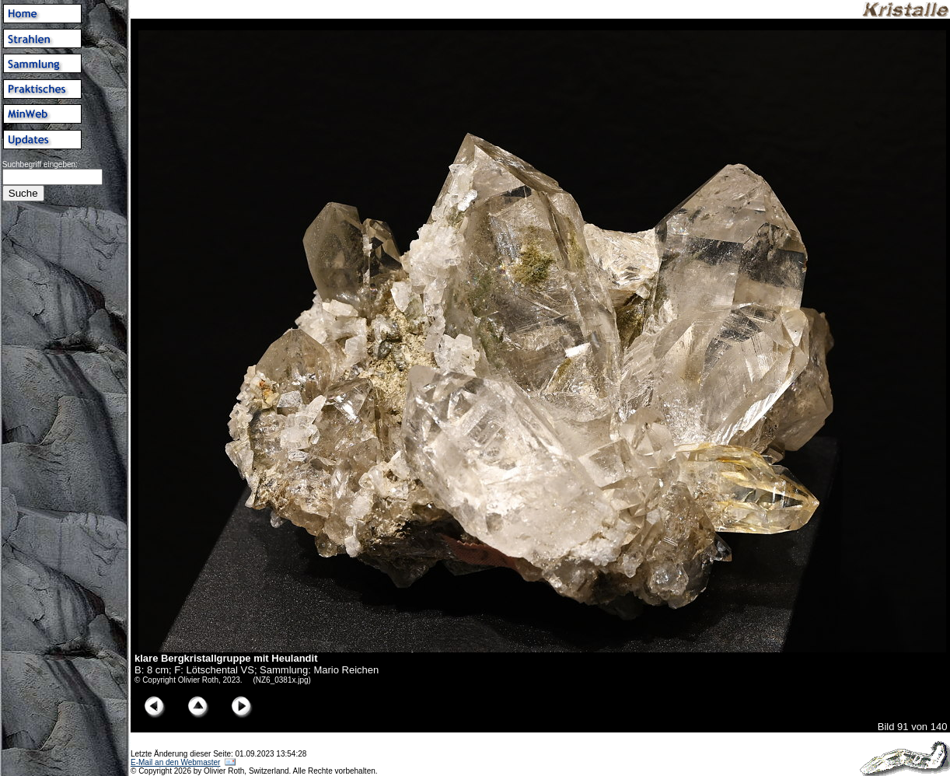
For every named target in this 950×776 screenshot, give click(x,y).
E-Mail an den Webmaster (175, 762)
